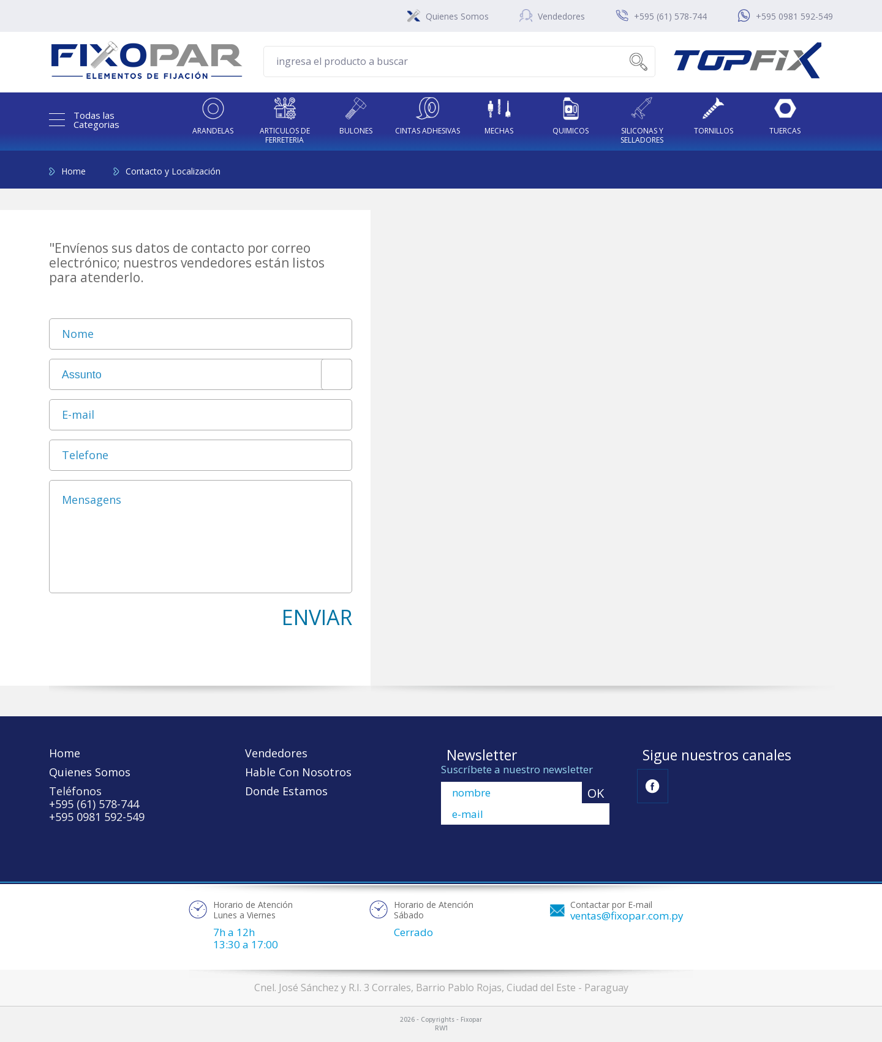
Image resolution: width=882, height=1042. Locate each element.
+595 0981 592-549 (794, 16)
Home (73, 171)
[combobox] (200, 374)
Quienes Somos (457, 16)
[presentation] (142, 626)
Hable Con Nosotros (298, 772)
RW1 (441, 1028)
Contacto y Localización (173, 171)
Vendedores (561, 16)
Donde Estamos (286, 791)
